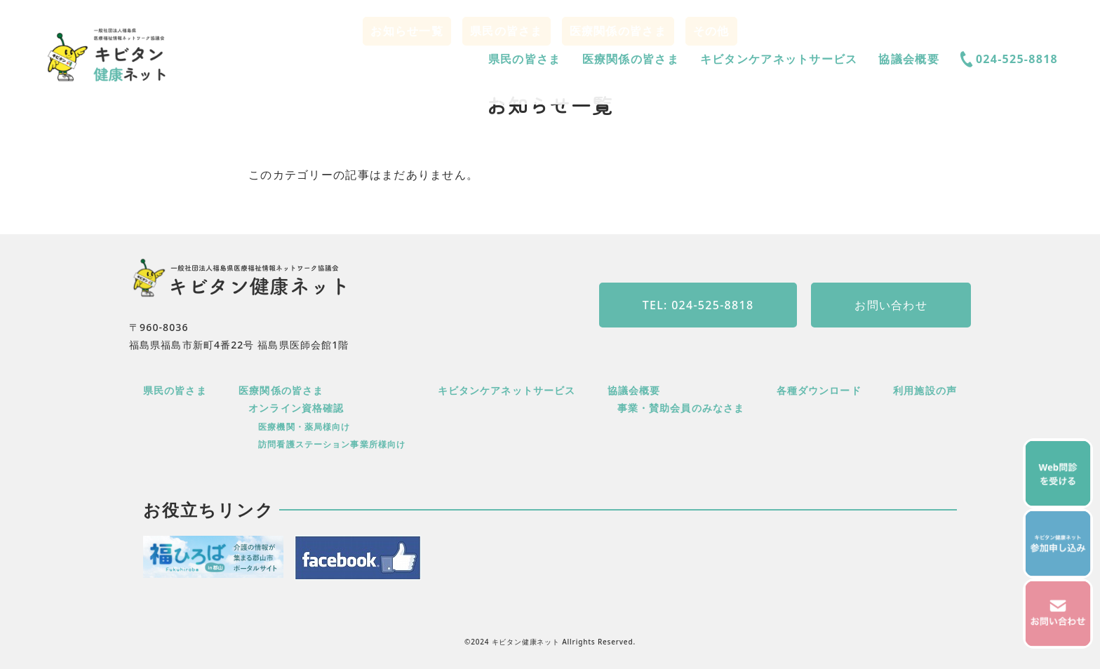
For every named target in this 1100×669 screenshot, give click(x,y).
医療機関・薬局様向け (304, 427)
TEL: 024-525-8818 (698, 305)
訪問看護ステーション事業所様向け (331, 444)
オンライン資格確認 (296, 407)
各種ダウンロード (819, 390)
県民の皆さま (524, 59)
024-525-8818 (1009, 59)
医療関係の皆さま (630, 59)
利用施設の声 (925, 390)
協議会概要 (908, 59)
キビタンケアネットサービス (779, 59)
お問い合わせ (890, 305)
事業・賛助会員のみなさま (680, 407)
